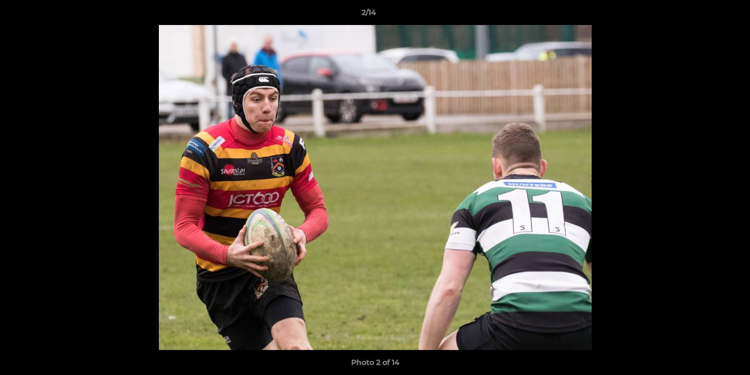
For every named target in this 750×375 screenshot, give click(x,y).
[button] (706, 15)
